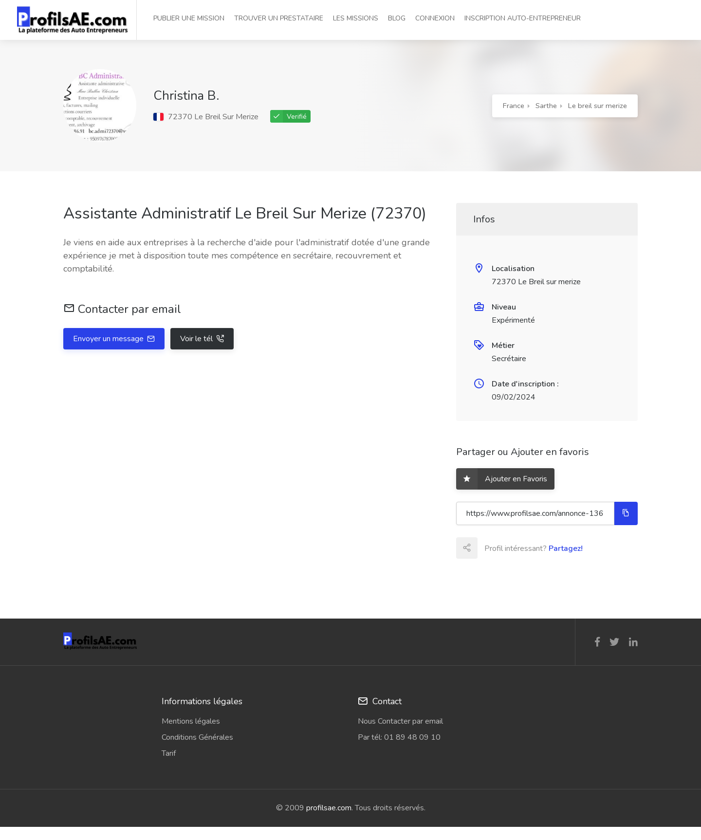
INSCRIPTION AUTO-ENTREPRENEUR (522, 18)
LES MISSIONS (355, 18)
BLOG (397, 18)
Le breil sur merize (597, 105)
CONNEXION (435, 18)
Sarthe (546, 105)
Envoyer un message (109, 338)
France (513, 105)
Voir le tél (197, 338)
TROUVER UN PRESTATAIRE (278, 18)
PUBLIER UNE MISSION (188, 18)
